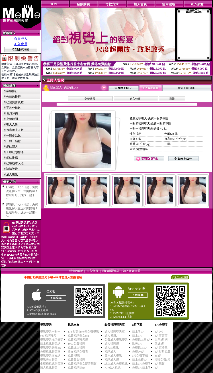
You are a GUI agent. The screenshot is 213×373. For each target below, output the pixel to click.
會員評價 (12, 113)
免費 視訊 (74, 355)
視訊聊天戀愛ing (50, 347)
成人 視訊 (110, 335)
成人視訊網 (111, 343)
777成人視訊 (112, 367)
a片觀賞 (160, 363)
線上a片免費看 (141, 363)
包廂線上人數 (15, 130)
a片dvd (159, 331)
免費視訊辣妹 (76, 367)
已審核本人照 (15, 163)
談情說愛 (12, 168)
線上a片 (137, 335)
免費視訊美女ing (78, 335)
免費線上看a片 (141, 339)
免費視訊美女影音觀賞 (82, 363)
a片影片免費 (162, 351)
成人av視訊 (111, 347)
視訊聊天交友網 (50, 355)
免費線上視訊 (76, 347)
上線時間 (12, 118)
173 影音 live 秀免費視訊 (83, 331)
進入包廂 (135, 98)
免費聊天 (89, 98)
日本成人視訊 (113, 355)
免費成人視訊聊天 (116, 339)
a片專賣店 (161, 335)
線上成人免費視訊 (116, 363)
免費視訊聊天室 (50, 351)
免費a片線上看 (141, 367)
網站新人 (12, 146)
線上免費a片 (140, 359)
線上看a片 (138, 331)
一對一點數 (13, 141)
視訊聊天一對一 (50, 331)
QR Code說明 (180, 277)
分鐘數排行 (13, 96)
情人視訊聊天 (48, 367)
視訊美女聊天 (48, 359)
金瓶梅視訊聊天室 (51, 363)
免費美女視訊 (76, 359)
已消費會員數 (15, 102)
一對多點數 (13, 135)
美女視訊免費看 (78, 351)
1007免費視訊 (76, 343)
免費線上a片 (140, 347)
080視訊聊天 (48, 335)
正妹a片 (160, 343)
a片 (157, 367)
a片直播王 (161, 347)
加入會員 (20, 44)
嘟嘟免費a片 (162, 359)
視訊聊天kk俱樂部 (51, 339)
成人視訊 (12, 174)
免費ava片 (138, 351)
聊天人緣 (12, 124)
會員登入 (20, 38)
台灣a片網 (161, 339)
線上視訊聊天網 (50, 343)
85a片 (158, 355)
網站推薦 (12, 157)
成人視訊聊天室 (114, 331)
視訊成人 (110, 351)
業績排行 (12, 91)
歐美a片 (137, 343)
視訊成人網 (111, 359)
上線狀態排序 (15, 152)
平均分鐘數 (13, 107)
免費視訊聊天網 (78, 339)
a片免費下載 (140, 355)
